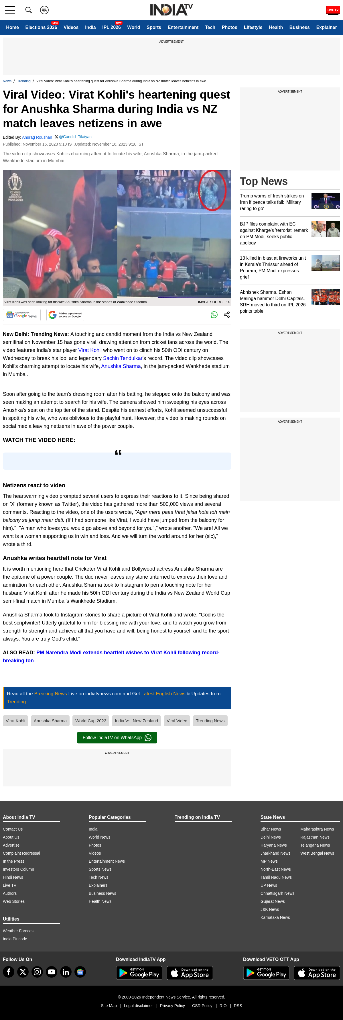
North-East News (276, 869)
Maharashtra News (317, 829)
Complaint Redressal (21, 853)
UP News (269, 885)
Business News (102, 893)
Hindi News (13, 877)
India (90, 27)
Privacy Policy (172, 1005)
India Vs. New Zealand (136, 720)
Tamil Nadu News (276, 877)
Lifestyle (253, 27)
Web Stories (14, 901)
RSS (238, 1005)
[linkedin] (66, 972)
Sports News (100, 869)
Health (276, 27)
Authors (10, 893)
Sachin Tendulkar (123, 358)
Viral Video (177, 720)
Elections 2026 (41, 27)
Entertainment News (107, 861)
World (133, 27)
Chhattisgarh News (277, 893)
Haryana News (274, 845)
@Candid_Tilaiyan (75, 136)
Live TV (9, 885)
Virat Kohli (90, 350)
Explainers (98, 885)
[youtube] (51, 972)
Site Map (109, 1005)
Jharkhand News (275, 853)
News (7, 81)
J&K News (270, 909)
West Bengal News (317, 853)
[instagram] (37, 972)
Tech (210, 27)
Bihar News (271, 829)
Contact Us (13, 829)
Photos (229, 27)
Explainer (326, 27)
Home (12, 27)
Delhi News (271, 837)
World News (99, 837)
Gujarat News (273, 901)
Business (299, 27)
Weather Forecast (19, 931)
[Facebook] (8, 972)
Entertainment (183, 27)
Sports (154, 27)
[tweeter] (23, 972)
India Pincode (15, 939)
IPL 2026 (111, 27)
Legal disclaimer (138, 1005)
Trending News (210, 720)
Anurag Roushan (37, 137)
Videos (71, 27)
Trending (24, 81)
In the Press (13, 861)
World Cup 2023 (90, 720)
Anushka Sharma (121, 366)
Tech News (98, 877)
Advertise (11, 845)
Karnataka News (275, 917)
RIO (223, 1005)
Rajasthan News (315, 837)
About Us (11, 837)
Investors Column (18, 869)
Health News (100, 901)
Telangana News (315, 845)
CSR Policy (202, 1005)
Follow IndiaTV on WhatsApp (117, 737)
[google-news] (80, 972)
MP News (269, 861)
